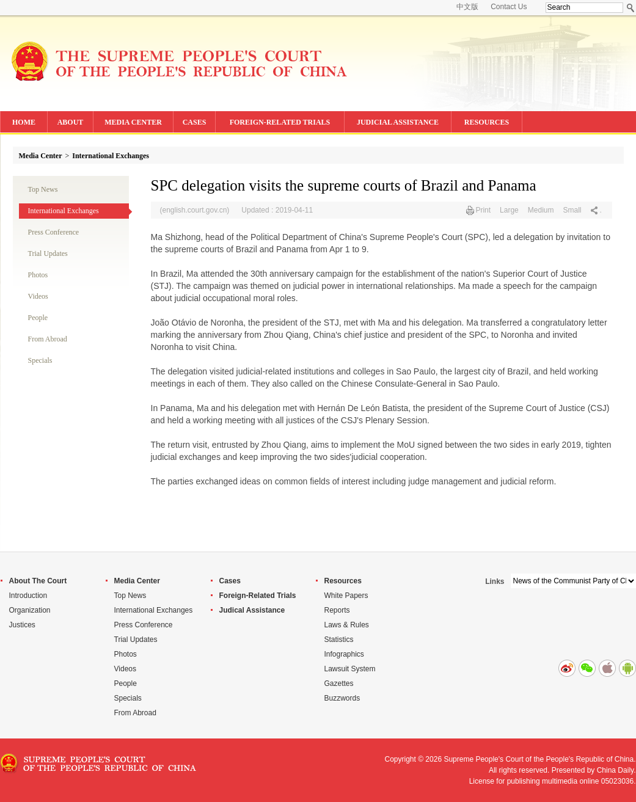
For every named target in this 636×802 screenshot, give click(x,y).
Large (509, 210)
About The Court (38, 581)
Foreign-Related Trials (257, 595)
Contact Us (509, 6)
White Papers (346, 595)
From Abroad (47, 339)
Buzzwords (342, 698)
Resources (343, 581)
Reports (337, 610)
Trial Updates (48, 253)
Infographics (344, 654)
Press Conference (53, 232)
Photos (38, 275)
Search (631, 7)
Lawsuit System (350, 669)
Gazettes (339, 683)
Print (483, 210)
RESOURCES (486, 122)
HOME (23, 122)
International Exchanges (110, 155)
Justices (22, 625)
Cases (230, 581)
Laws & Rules (346, 625)
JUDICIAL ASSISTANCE (398, 122)
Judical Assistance (252, 610)
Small (572, 210)
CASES (195, 122)
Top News (43, 189)
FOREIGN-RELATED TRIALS (280, 122)
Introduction (28, 595)
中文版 (467, 6)
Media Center (40, 155)
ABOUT (70, 122)
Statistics (339, 639)
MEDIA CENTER (133, 122)
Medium (541, 210)
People (38, 317)
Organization (30, 610)
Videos (38, 296)
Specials (40, 360)
